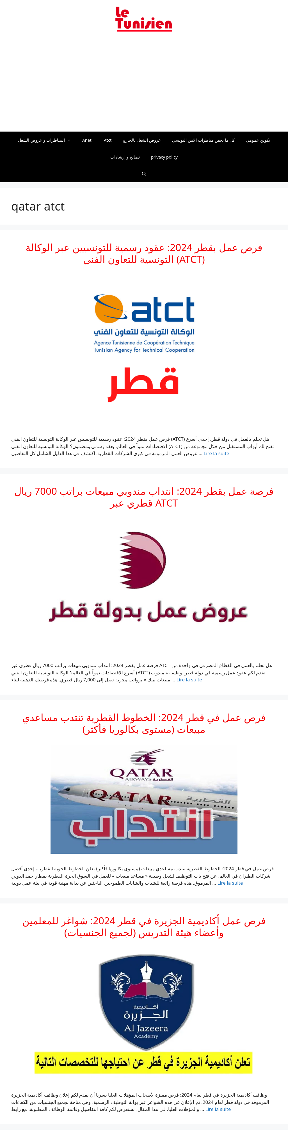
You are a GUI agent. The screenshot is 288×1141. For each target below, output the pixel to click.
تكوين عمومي (258, 140)
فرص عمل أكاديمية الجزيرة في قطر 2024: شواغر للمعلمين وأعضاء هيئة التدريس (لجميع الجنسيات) (144, 926)
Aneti (87, 140)
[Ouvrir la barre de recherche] (144, 173)
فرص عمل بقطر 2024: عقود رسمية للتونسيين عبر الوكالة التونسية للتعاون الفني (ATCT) (144, 253)
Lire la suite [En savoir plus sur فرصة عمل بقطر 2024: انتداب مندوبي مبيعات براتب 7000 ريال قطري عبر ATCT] (189, 679)
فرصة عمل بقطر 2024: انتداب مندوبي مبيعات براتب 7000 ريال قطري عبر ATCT (144, 496)
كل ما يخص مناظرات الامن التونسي (203, 140)
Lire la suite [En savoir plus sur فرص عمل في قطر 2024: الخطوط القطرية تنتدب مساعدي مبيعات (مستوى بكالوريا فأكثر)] (230, 883)
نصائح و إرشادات (125, 157)
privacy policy (164, 157)
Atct (108, 140)
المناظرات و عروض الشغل (47, 140)
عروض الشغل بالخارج (142, 140)
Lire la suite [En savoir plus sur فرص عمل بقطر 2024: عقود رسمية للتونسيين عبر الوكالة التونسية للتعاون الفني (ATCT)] (216, 453)
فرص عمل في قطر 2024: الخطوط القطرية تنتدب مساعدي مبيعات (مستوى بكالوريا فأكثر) (144, 723)
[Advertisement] (144, 85)
